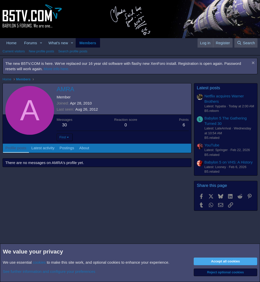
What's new (58, 43)
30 (64, 125)
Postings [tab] (66, 148)
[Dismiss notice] (252, 63)
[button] (41, 43)
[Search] (245, 43)
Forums (30, 43)
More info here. (56, 69)
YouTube (211, 145)
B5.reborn (211, 111)
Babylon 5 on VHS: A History (228, 162)
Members (87, 43)
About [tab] (84, 148)
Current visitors (14, 51)
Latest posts (208, 87)
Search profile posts (72, 51)
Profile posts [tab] (15, 148)
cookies (39, 262)
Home (11, 43)
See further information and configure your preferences (49, 271)
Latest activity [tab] (43, 148)
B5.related (211, 138)
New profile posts (41, 51)
